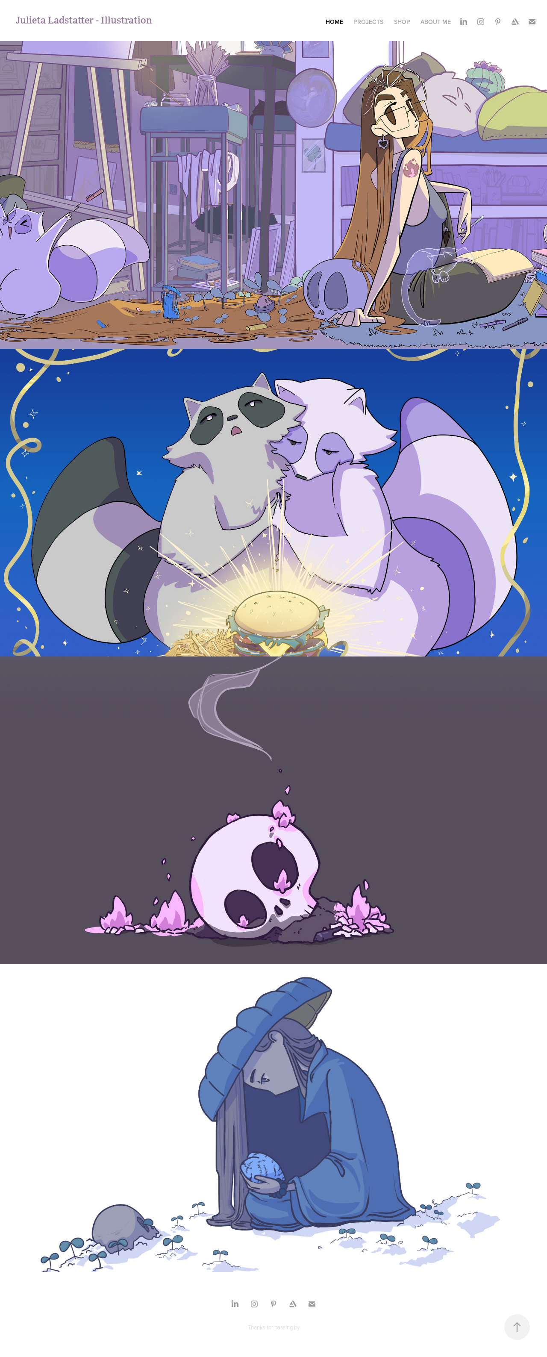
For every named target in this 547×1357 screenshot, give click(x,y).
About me (436, 22)
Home (334, 22)
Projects (368, 22)
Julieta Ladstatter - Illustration (85, 20)
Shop (402, 22)
